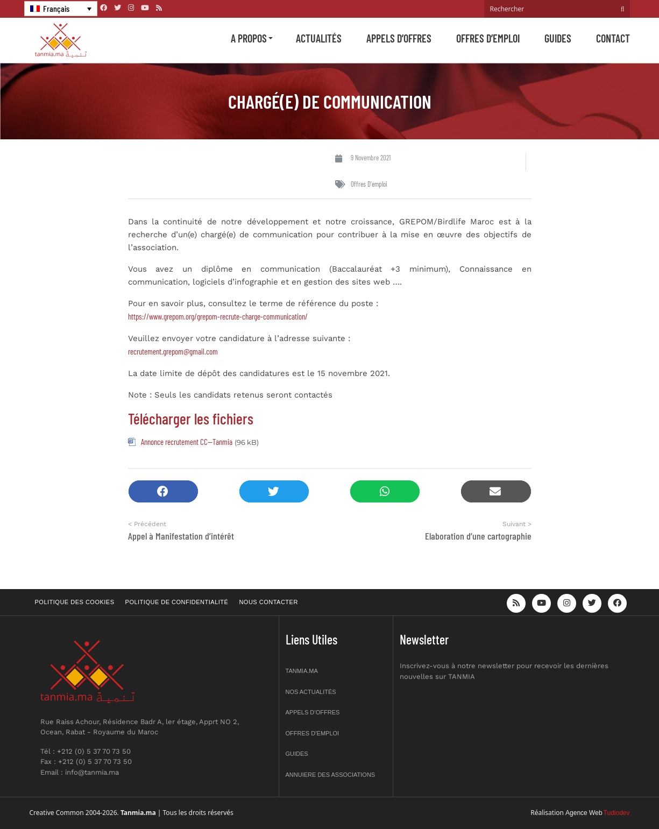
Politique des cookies (75, 602)
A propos (249, 38)
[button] (163, 491)
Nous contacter (268, 602)
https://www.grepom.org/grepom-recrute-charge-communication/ (218, 316)
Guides (557, 38)
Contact (613, 38)
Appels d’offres (398, 38)
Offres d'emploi (369, 184)
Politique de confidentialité (177, 602)
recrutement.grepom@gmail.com (173, 351)
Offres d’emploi (488, 38)
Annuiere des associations (330, 774)
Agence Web (584, 813)
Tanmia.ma (302, 671)
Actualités (319, 38)
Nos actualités (311, 692)
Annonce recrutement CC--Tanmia (186, 442)
